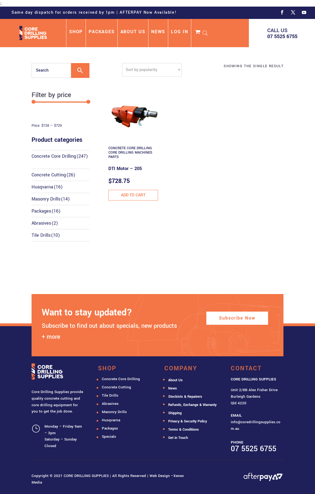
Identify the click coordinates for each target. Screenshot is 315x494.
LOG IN (179, 32)
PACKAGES (101, 32)
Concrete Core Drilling (60, 156)
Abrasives (45, 223)
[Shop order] (152, 70)
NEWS (158, 32)
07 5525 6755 (282, 36)
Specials (109, 436)
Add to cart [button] (133, 195)
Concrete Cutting (53, 175)
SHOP (76, 32)
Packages (46, 211)
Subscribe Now (237, 318)
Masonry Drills (51, 199)
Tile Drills (46, 235)
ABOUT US (132, 32)
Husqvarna (47, 187)
